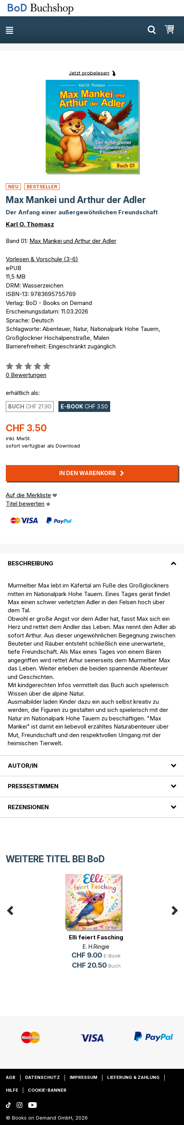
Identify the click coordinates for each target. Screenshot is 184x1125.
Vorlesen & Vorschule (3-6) (42, 259)
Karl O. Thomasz (30, 224)
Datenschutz (42, 1077)
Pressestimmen (33, 786)
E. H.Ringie (96, 946)
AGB (10, 1077)
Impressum (83, 1077)
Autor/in (22, 765)
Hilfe (12, 1090)
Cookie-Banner (47, 1090)
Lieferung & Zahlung (133, 1077)
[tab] (92, 559)
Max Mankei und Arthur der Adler (72, 241)
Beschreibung (30, 563)
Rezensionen (28, 807)
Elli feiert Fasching (96, 937)
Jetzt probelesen (89, 72)
